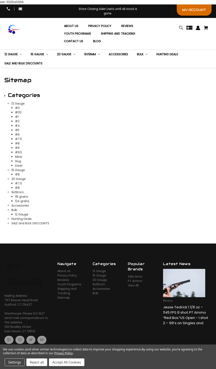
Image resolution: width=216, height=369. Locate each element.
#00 (18, 112)
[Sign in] (198, 29)
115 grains (21, 197)
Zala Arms (135, 276)
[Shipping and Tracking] (118, 34)
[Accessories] (118, 54)
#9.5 (18, 152)
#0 (17, 108)
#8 (17, 143)
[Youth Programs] (77, 34)
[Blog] (97, 41)
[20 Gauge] (66, 54)
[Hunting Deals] (167, 54)
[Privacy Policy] (100, 26)
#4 (17, 126)
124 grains (22, 201)
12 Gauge (18, 103)
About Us (63, 271)
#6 (17, 134)
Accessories (20, 205)
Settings (14, 362)
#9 (17, 148)
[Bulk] (142, 54)
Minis (18, 157)
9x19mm (17, 192)
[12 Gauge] (13, 54)
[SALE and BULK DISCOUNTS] (23, 63)
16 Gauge (18, 170)
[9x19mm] (92, 54)
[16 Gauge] (39, 54)
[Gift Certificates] (189, 29)
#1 (17, 117)
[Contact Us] (73, 41)
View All (133, 285)
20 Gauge (18, 179)
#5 (17, 130)
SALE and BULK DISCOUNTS (30, 223)
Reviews (63, 280)
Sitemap (63, 297)
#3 (17, 121)
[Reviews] (127, 26)
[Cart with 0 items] (206, 29)
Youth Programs (69, 284)
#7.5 (18, 139)
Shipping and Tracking (66, 291)
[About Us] (71, 26)
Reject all (37, 362)
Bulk (14, 210)
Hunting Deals (21, 219)
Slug (18, 161)
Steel (18, 165)
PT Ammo (135, 281)
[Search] (180, 29)
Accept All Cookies (66, 362)
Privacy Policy (67, 275)
